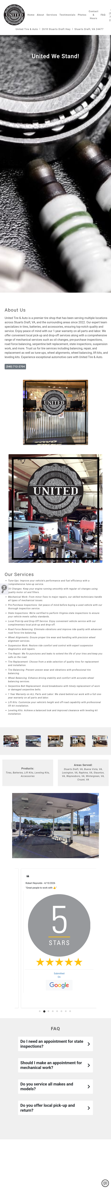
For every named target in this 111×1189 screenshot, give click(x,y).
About (40, 14)
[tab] (40, 1011)
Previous (14, 825)
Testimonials (68, 14)
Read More (27, 898)
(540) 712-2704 (15, 366)
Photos (82, 14)
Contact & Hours (93, 15)
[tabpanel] (55, 938)
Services (51, 14)
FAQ (103, 14)
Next (97, 825)
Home (31, 14)
